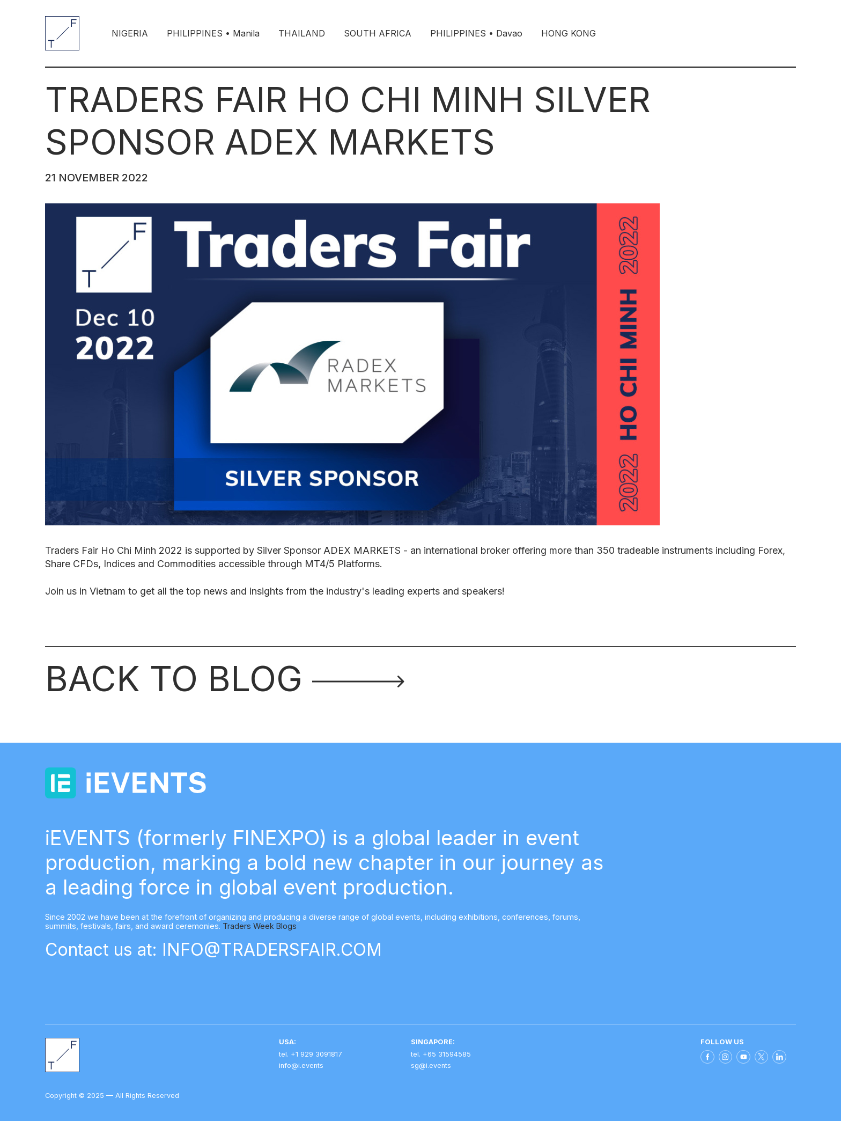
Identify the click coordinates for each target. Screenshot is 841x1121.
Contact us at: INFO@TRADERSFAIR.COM (213, 949)
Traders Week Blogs (260, 925)
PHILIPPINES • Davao (476, 33)
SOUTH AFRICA (377, 33)
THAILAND (301, 33)
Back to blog (224, 678)
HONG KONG (568, 33)
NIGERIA (130, 33)
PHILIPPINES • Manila (213, 33)
